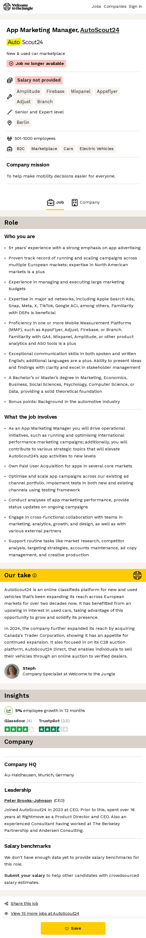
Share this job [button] (20, 889)
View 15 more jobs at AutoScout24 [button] (39, 899)
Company (82, 202)
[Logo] (18, 7)
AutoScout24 (90, 30)
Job (58, 202)
